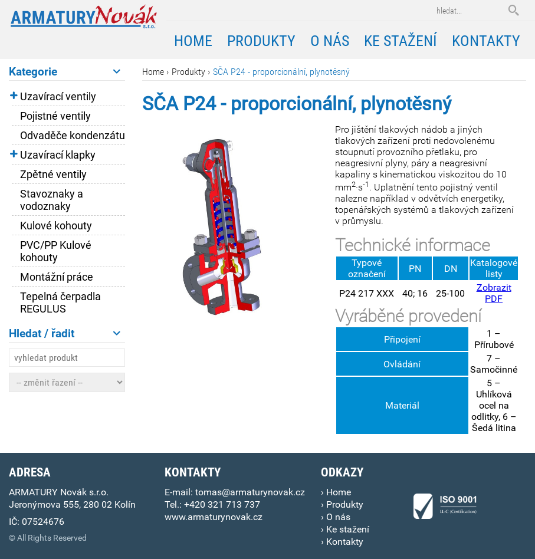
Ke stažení (400, 41)
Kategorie (65, 71)
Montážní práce (56, 277)
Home (153, 71)
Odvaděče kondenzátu (72, 135)
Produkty (188, 71)
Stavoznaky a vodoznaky (51, 200)
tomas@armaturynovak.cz (250, 492)
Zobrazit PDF (494, 293)
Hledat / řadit (65, 333)
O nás (329, 41)
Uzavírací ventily (58, 96)
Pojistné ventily (55, 116)
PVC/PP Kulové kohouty (55, 251)
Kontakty (486, 41)
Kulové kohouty (56, 225)
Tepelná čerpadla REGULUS (60, 302)
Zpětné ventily (53, 174)
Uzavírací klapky (58, 155)
